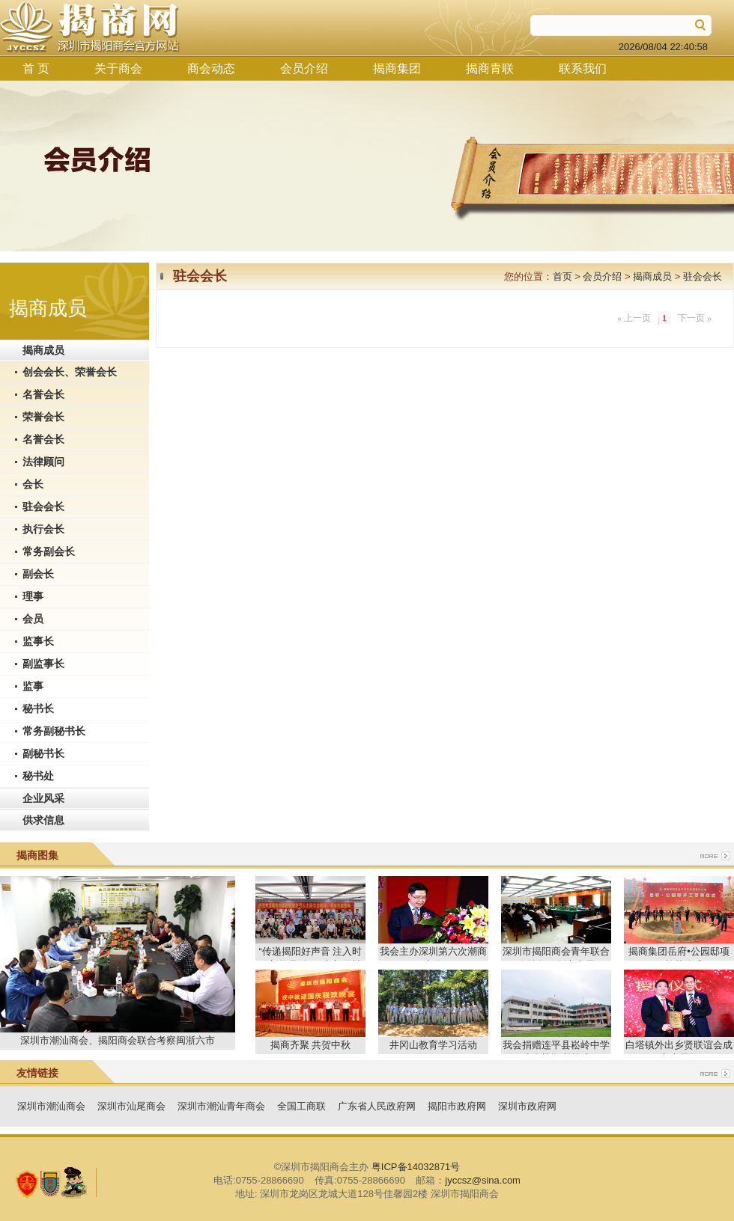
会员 (32, 619)
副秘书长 (43, 753)
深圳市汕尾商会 (131, 1106)
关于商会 (118, 68)
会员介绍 (304, 68)
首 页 (35, 68)
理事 (32, 596)
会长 (32, 484)
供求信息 (43, 820)
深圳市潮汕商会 (51, 1106)
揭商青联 (490, 68)
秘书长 (38, 708)
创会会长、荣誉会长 (69, 372)
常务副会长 (48, 551)
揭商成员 (43, 350)
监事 (32, 686)
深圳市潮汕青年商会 (221, 1106)
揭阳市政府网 (457, 1106)
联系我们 (583, 68)
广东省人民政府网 (377, 1106)
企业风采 (43, 798)
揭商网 (90, 27)
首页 (562, 276)
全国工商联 (301, 1106)
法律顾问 (43, 462)
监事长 (38, 641)
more (715, 855)
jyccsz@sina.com (483, 1180)
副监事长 (43, 664)
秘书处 (38, 776)
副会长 (38, 574)
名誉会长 (43, 394)
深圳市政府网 (527, 1106)
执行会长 (43, 529)
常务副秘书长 (53, 731)
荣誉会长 (43, 417)
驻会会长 (43, 506)
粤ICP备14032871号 (416, 1166)
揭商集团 (397, 68)
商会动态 (211, 68)
